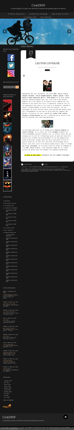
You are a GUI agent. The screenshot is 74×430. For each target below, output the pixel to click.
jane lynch (43, 170)
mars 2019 (6, 382)
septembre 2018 (8, 391)
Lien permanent (26, 164)
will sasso (52, 169)
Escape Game (7, 368)
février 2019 (7, 384)
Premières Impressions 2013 (11, 263)
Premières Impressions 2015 (11, 270)
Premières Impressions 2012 (11, 260)
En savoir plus (13, 428)
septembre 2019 (8, 380)
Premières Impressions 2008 (11, 246)
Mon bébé (6, 320)
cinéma (26, 169)
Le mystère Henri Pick (9, 312)
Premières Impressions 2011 (11, 256)
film (30, 169)
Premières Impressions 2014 (11, 267)
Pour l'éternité (46, 17)
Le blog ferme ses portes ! (10, 294)
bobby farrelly (34, 171)
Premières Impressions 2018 (11, 277)
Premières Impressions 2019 (11, 281)
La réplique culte (30, 17)
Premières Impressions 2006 (11, 239)
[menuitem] (16, 14)
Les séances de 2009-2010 (11, 214)
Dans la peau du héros (60, 14)
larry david (67, 170)
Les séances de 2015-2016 (11, 225)
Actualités (7, 201)
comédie (34, 169)
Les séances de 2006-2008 (11, 211)
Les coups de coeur (9, 227)
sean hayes (58, 169)
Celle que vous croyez (9, 303)
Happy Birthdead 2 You (9, 352)
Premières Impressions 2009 (11, 249)
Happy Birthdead (7, 360)
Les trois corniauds (47, 62)
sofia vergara (35, 170)
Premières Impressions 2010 (11, 253)
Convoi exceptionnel (8, 344)
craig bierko (49, 170)
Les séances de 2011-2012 (11, 218)
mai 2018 (6, 395)
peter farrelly (25, 171)
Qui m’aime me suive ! (9, 328)
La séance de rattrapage (38, 14)
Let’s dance (6, 336)
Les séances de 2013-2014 (11, 221)
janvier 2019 (7, 386)
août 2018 (6, 393)
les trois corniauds (42, 169)
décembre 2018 (7, 388)
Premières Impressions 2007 (11, 242)
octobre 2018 (7, 390)
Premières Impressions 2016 (11, 274)
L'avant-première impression (10, 235)
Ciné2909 (38, 4)
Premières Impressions (16, 14)
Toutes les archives (8, 400)
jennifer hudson (58, 170)
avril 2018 (6, 397)
